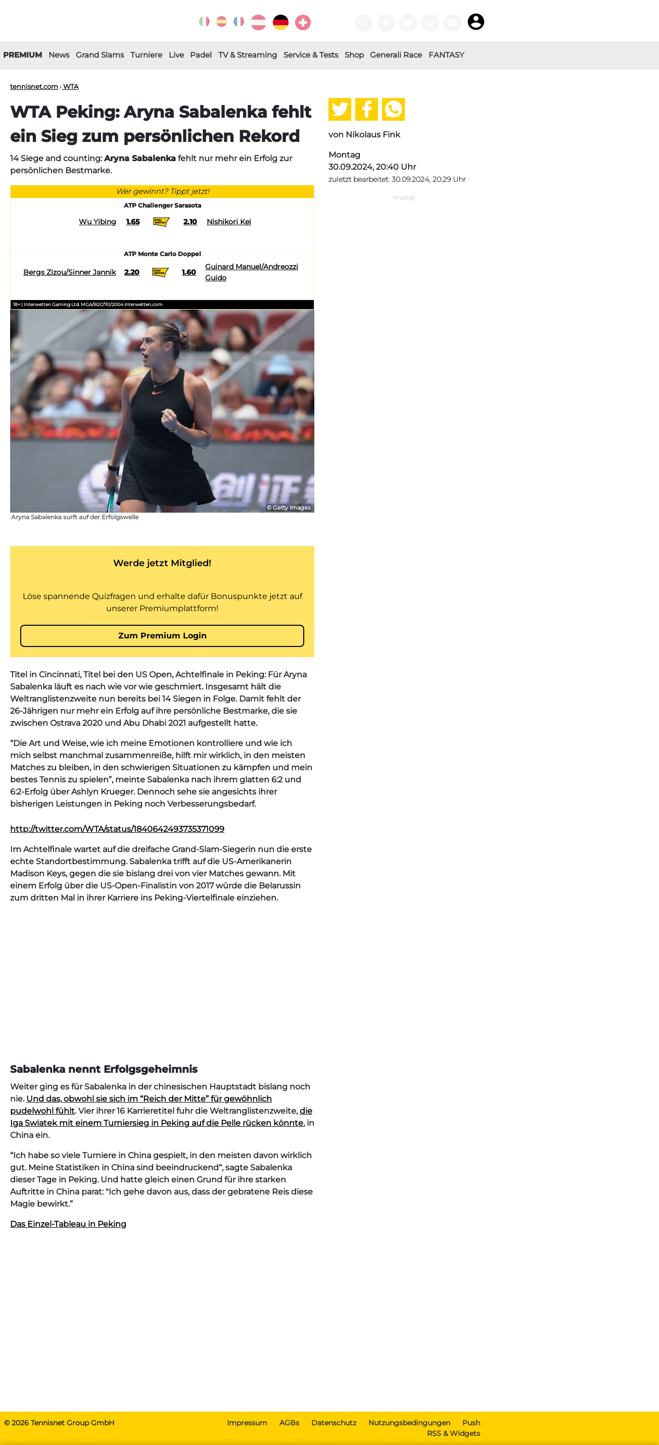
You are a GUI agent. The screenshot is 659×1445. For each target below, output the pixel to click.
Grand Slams (100, 55)
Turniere (146, 55)
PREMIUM (22, 55)
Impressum (247, 1422)
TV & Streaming (247, 55)
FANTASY (446, 55)
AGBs (289, 1422)
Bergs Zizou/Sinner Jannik (69, 272)
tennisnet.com (34, 86)
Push (471, 1422)
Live (176, 55)
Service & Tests (311, 55)
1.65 (132, 221)
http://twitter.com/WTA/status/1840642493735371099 (117, 829)
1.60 (189, 272)
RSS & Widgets (453, 1433)
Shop (354, 55)
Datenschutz (333, 1422)
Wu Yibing (97, 221)
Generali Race (396, 55)
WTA (70, 86)
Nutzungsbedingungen (409, 1422)
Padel (201, 55)
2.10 (190, 221)
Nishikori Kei (229, 221)
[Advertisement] (162, 983)
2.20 (131, 272)
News (59, 55)
